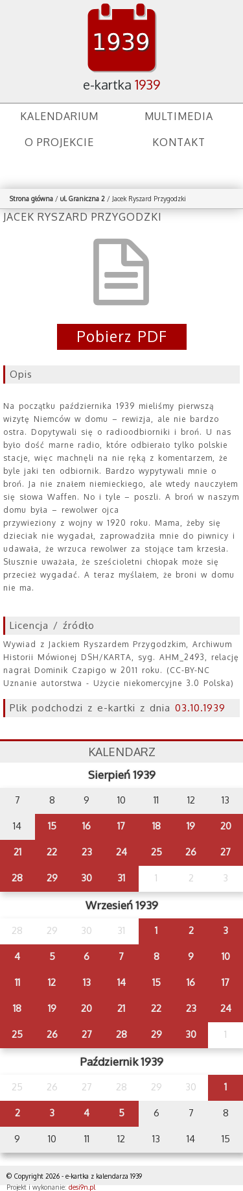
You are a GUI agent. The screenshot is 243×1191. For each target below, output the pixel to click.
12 (52, 982)
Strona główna (31, 199)
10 (226, 956)
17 (121, 826)
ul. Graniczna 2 (82, 199)
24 (121, 852)
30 (86, 878)
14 (121, 982)
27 (225, 852)
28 (17, 878)
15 (52, 826)
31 (121, 878)
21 (17, 852)
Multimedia (179, 116)
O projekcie (59, 142)
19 (191, 826)
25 (156, 852)
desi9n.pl (82, 1187)
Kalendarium (59, 116)
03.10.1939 (200, 708)
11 (17, 982)
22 (52, 852)
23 (87, 852)
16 (86, 826)
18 (156, 826)
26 (190, 852)
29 (52, 878)
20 (225, 826)
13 (87, 982)
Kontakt (178, 142)
